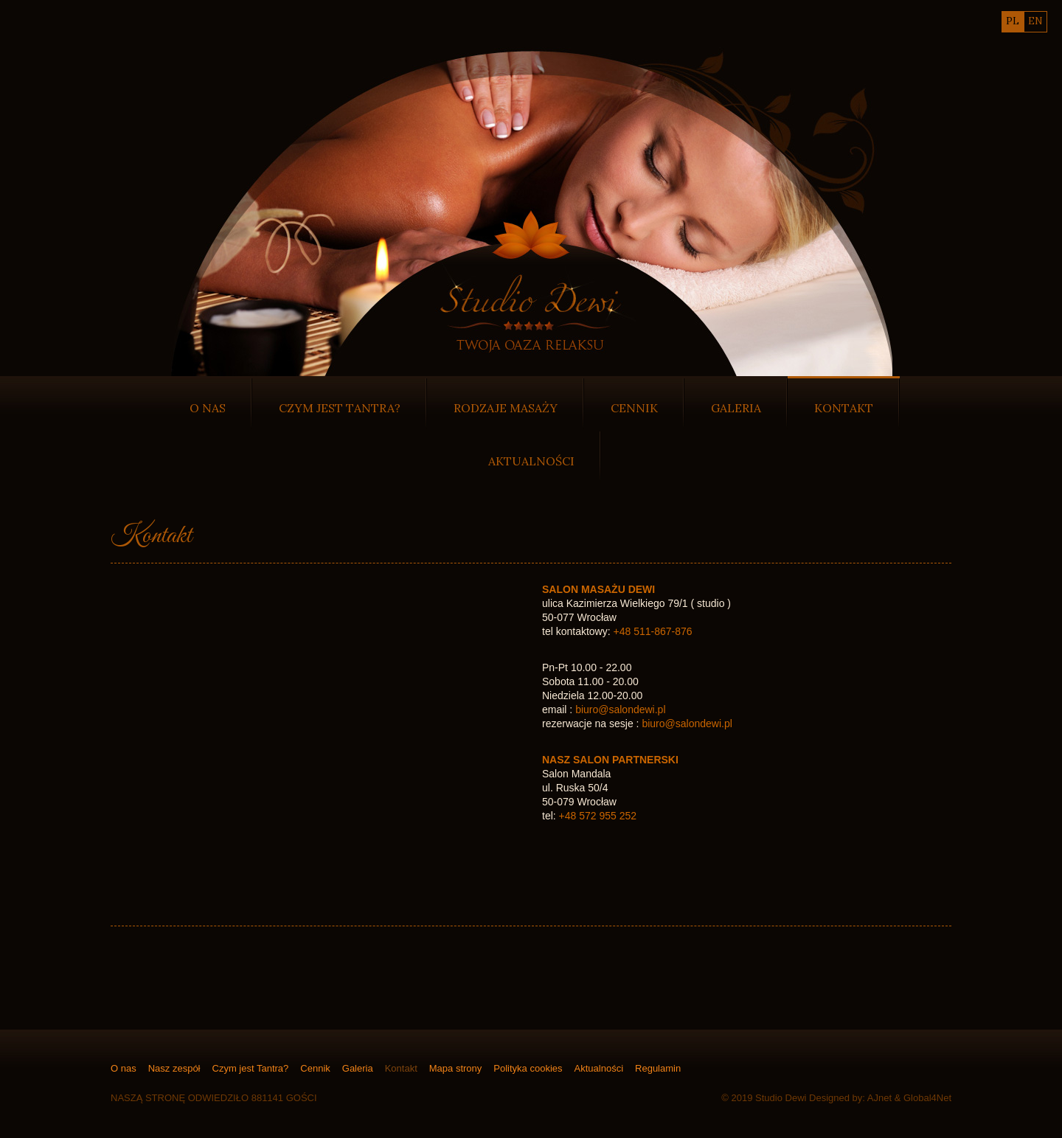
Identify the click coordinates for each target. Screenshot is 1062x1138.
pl (1012, 21)
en (1035, 21)
